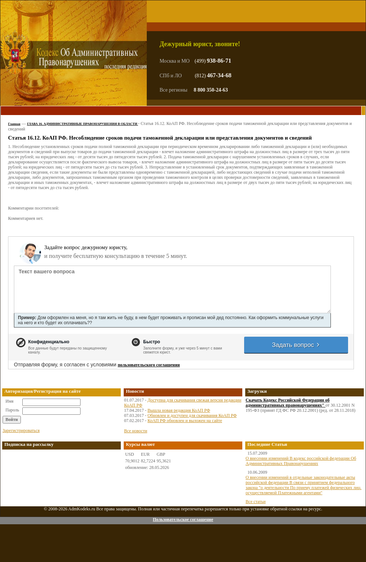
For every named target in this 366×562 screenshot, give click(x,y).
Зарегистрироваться (21, 430)
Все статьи (256, 501)
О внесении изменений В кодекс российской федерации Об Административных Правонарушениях (301, 461)
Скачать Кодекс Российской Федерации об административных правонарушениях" (288, 403)
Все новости (135, 430)
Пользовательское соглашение (183, 519)
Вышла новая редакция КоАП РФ (178, 410)
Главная (14, 124)
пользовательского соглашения (149, 364)
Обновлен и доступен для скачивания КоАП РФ (192, 415)
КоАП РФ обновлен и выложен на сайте (184, 420)
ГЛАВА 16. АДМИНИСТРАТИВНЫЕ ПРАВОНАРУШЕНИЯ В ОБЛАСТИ (82, 124)
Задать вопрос (296, 344)
